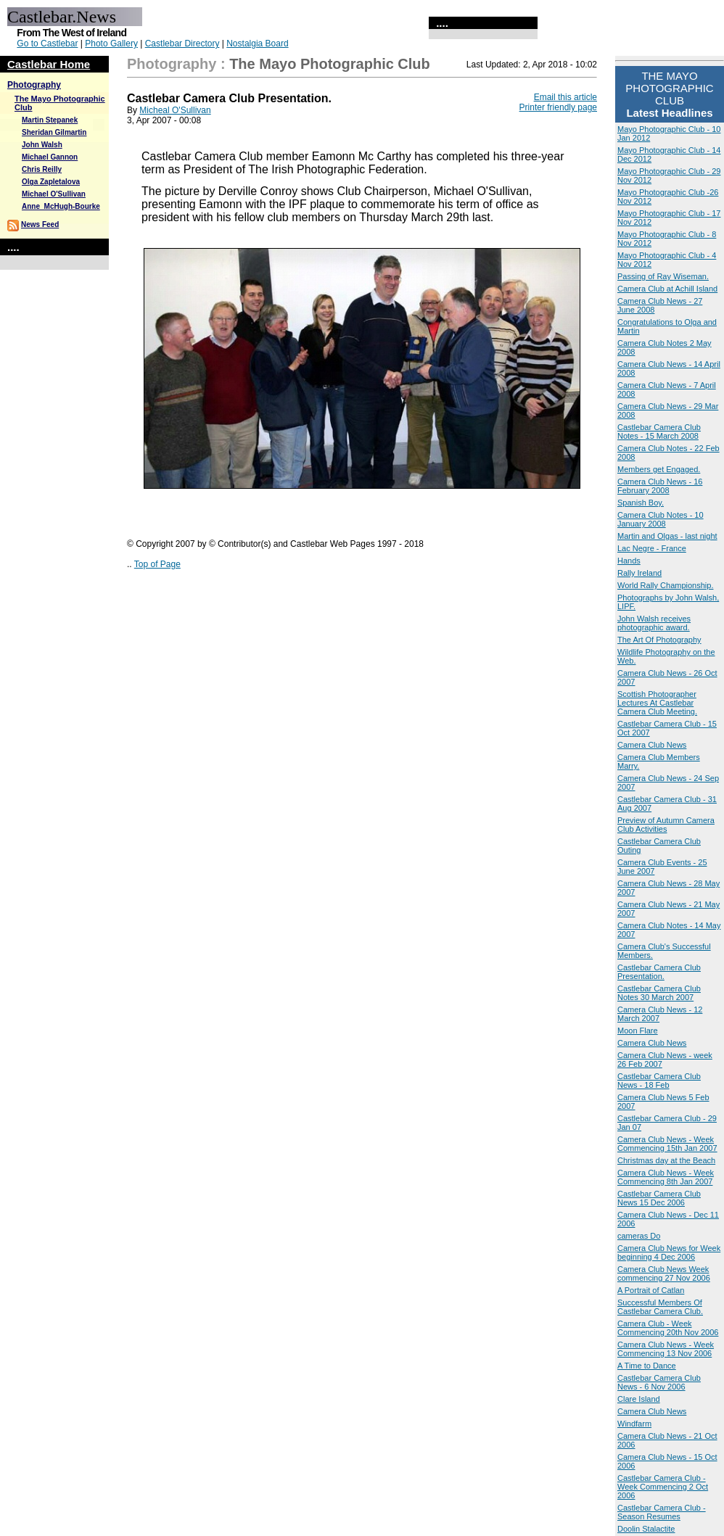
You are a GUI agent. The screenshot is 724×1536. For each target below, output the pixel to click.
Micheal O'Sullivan (174, 110)
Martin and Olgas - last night (667, 536)
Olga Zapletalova (51, 182)
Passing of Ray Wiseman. (663, 276)
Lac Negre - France (651, 548)
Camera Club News (651, 744)
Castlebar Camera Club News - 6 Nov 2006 (659, 1382)
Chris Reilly (42, 169)
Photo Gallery (111, 43)
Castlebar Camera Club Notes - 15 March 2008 (659, 431)
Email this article (565, 97)
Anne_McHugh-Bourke (61, 206)
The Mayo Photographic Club (329, 64)
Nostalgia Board (257, 43)
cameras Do (638, 1235)
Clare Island (638, 1399)
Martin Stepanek (50, 120)
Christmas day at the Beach (666, 1160)
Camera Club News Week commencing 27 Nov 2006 (663, 1273)
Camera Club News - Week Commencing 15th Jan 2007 (667, 1143)
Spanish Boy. (640, 502)
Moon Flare (637, 1030)
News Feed (40, 224)
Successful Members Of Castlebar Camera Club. (660, 1307)
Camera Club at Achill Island (667, 288)
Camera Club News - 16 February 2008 (659, 486)
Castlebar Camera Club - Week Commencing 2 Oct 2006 (662, 1487)
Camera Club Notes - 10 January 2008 (660, 519)
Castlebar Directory (182, 43)
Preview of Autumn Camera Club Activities (666, 824)
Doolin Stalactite (646, 1528)
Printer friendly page (558, 107)
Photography (34, 85)
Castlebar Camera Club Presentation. (659, 971)
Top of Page (157, 564)
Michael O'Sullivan (54, 194)
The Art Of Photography (659, 639)
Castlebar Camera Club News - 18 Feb (659, 1080)
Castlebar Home (48, 64)
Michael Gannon (50, 157)
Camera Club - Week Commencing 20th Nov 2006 (667, 1328)
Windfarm (634, 1423)
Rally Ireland (639, 573)
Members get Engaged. (658, 469)
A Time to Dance (646, 1365)
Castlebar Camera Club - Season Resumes (661, 1512)
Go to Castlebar (47, 43)
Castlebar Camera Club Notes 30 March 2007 (659, 993)
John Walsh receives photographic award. (654, 623)
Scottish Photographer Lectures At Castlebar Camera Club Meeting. (657, 703)
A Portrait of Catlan (650, 1290)
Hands (629, 560)
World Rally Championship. (665, 585)
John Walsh (42, 145)
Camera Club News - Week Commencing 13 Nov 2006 (665, 1349)
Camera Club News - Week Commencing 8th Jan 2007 (665, 1177)
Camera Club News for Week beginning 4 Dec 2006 (668, 1252)
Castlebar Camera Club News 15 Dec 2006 (659, 1198)
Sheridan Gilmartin (54, 132)
